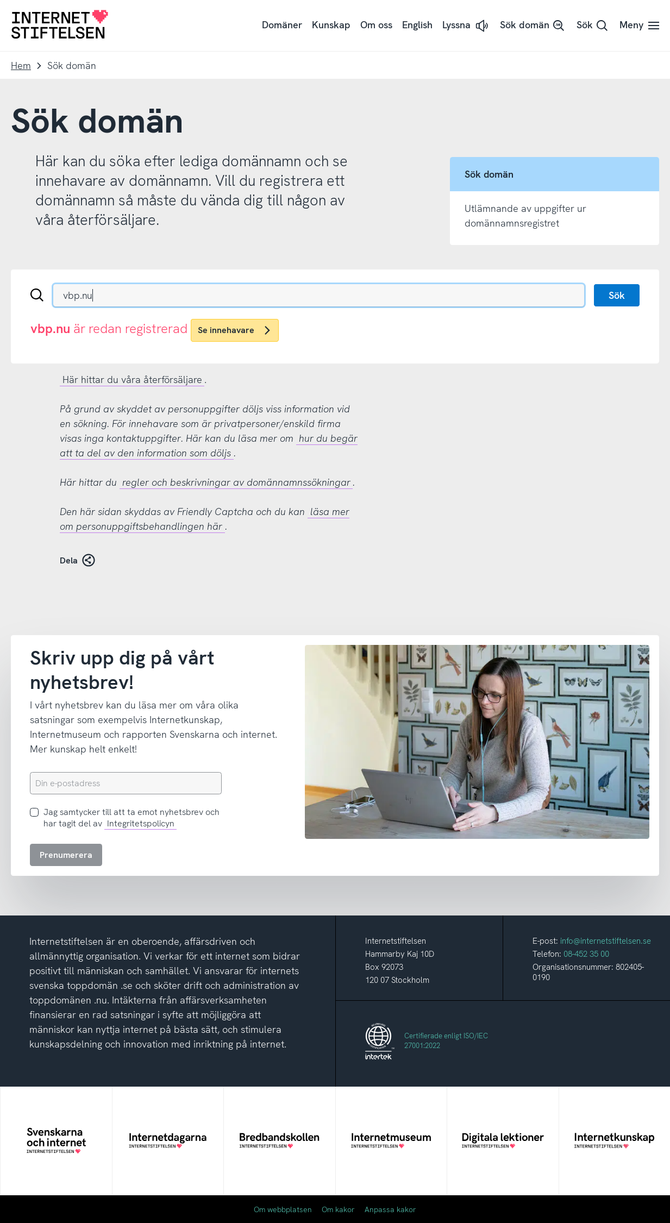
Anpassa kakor (390, 1209)
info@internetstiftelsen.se (605, 941)
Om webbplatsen (283, 1209)
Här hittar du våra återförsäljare (132, 379)
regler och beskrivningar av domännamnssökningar (236, 482)
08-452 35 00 (586, 954)
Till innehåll (0, 0)
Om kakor (338, 1209)
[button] (466, 26)
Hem (21, 65)
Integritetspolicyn (140, 823)
